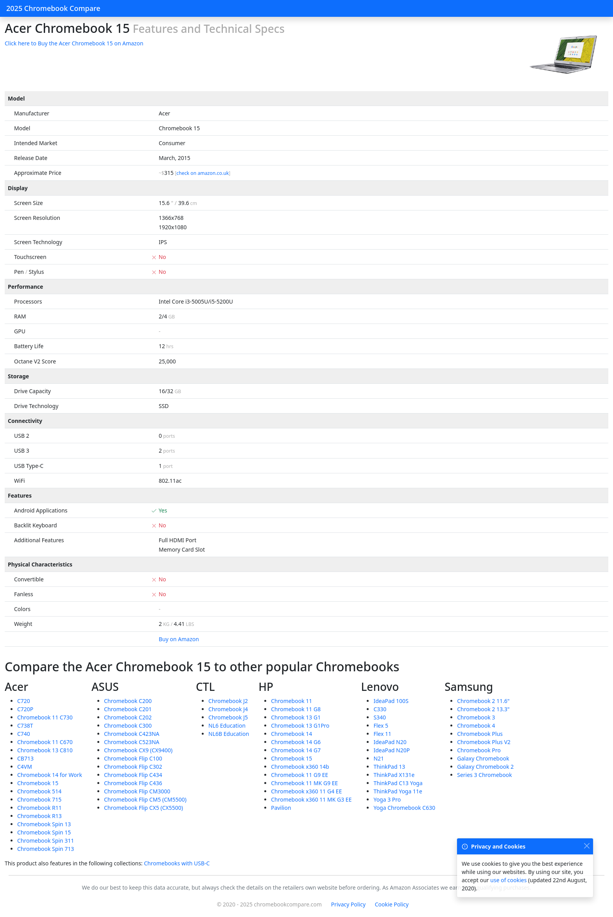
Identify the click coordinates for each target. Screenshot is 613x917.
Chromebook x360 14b (300, 766)
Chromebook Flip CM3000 (137, 791)
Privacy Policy (348, 904)
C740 (23, 733)
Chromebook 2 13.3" (483, 709)
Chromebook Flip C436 (133, 783)
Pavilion (281, 807)
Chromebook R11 (39, 807)
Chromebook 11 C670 (45, 742)
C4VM (24, 766)
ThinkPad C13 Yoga (397, 783)
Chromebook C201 (128, 709)
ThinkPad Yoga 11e (397, 791)
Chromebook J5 (228, 717)
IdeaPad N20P (391, 750)
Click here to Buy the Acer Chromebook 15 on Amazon (74, 43)
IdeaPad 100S (390, 701)
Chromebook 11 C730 (45, 717)
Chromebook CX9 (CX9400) (138, 750)
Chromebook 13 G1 (296, 717)
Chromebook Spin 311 (45, 840)
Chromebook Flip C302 (133, 766)
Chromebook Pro (479, 750)
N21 (378, 758)
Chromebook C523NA (132, 742)
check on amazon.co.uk (202, 173)
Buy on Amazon (179, 639)
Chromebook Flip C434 (133, 775)
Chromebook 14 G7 (296, 750)
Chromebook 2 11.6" (483, 701)
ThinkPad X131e (393, 775)
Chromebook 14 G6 (296, 742)
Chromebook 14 (291, 733)
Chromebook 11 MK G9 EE (304, 783)
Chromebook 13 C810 (45, 750)
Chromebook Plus (480, 733)
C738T (25, 725)
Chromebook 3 (476, 717)
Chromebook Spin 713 (45, 848)
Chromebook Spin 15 (44, 832)
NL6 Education (227, 725)
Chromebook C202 (128, 717)
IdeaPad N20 (389, 742)
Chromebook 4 (476, 725)
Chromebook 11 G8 (296, 709)
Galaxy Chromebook (483, 758)
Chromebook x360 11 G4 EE (306, 791)
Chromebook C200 (128, 701)
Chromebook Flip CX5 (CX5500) (143, 807)
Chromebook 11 (291, 701)
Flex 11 (382, 733)
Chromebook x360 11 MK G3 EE (311, 799)
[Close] (587, 845)
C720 (23, 701)
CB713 (25, 758)
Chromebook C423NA (132, 733)
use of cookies (508, 880)
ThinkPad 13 (389, 766)
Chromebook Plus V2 (484, 742)
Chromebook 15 (37, 783)
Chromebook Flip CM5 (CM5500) (145, 799)
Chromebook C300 (128, 725)
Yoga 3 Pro (387, 799)
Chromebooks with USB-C (177, 863)
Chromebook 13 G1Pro (300, 725)
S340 (379, 717)
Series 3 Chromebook (484, 775)
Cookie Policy (392, 904)
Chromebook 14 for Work (49, 775)
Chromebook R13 (39, 816)
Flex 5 (380, 725)
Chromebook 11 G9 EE (299, 775)
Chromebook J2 (228, 701)
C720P (25, 709)
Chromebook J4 (228, 709)
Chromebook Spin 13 (44, 824)
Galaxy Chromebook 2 (485, 766)
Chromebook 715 (39, 799)
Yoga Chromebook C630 (404, 807)
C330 (379, 709)
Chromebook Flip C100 (133, 758)
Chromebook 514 (39, 791)
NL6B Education (228, 733)
